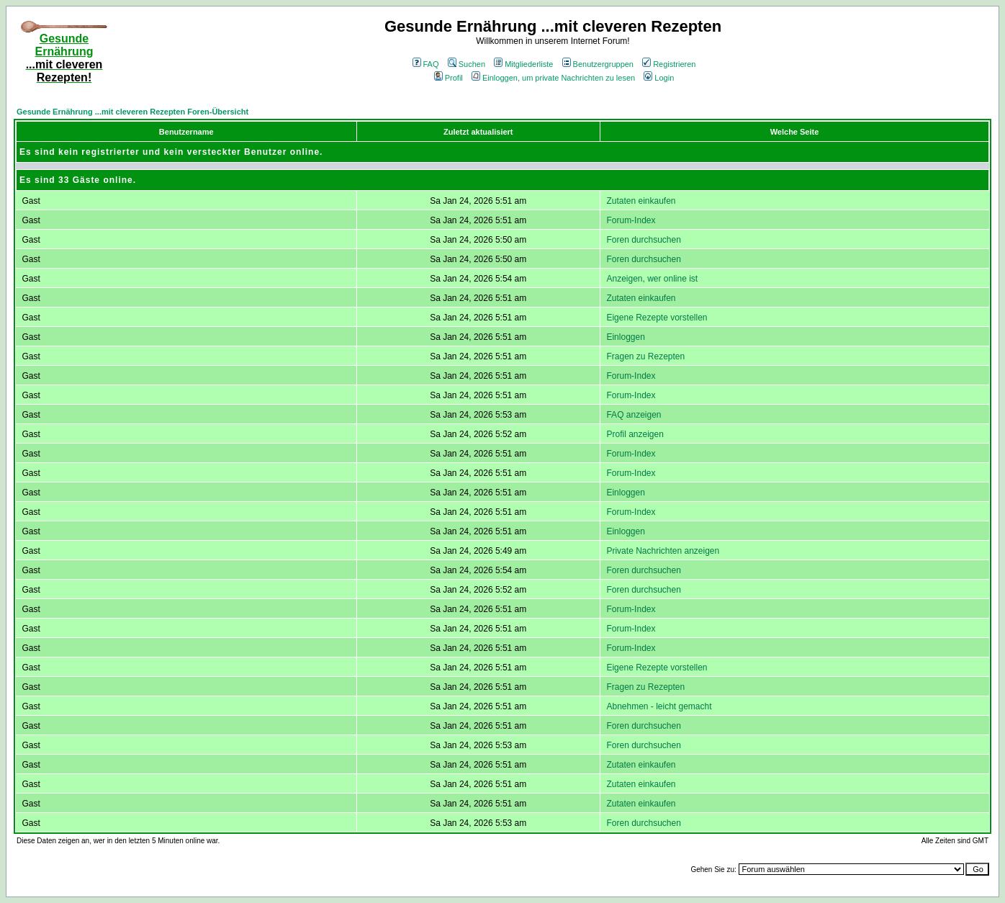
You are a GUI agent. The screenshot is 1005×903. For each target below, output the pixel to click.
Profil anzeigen (634, 434)
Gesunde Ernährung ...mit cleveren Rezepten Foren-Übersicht (132, 111)
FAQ (426, 64)
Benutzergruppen (598, 64)
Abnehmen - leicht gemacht (658, 706)
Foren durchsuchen (643, 240)
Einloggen (625, 337)
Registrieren (668, 64)
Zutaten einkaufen (640, 201)
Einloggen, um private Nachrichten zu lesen (553, 77)
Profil (448, 77)
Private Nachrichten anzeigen (662, 551)
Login (659, 77)
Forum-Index (630, 220)
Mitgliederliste (523, 64)
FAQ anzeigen (633, 415)
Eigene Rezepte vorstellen (656, 318)
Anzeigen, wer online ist (652, 279)
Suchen (466, 64)
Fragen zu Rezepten (645, 356)
